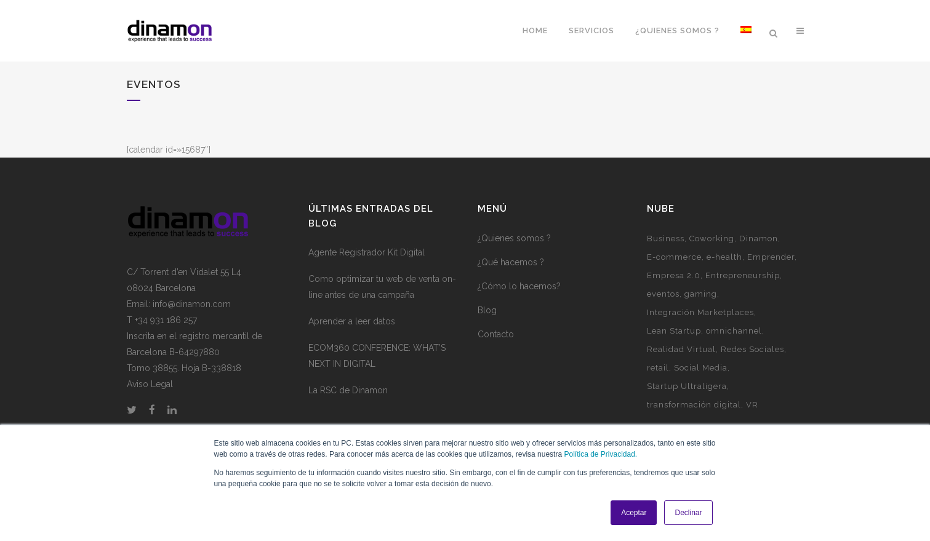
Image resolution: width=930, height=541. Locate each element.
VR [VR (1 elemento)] (752, 404)
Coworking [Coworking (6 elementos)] (711, 238)
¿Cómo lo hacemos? (519, 286)
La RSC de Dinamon (348, 390)
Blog (487, 310)
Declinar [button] (688, 512)
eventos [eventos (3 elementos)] (663, 294)
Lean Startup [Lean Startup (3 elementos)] (674, 330)
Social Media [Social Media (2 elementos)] (701, 367)
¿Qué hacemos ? (511, 262)
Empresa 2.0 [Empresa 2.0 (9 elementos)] (673, 275)
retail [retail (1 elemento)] (658, 367)
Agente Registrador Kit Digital (366, 252)
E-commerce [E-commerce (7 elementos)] (674, 257)
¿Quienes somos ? (514, 238)
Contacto (496, 334)
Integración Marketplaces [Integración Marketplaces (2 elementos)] (700, 312)
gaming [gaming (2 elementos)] (700, 294)
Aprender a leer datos (351, 321)
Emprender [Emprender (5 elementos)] (771, 257)
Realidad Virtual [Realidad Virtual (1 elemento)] (681, 349)
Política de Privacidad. (600, 454)
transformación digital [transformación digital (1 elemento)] (694, 404)
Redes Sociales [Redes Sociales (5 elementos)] (752, 349)
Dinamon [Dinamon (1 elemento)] (758, 238)
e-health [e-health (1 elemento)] (724, 257)
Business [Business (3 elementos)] (665, 238)
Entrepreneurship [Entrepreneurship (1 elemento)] (742, 275)
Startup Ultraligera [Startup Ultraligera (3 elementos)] (687, 386)
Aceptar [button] (633, 512)
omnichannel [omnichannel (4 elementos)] (734, 330)
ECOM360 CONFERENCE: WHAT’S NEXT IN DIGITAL (377, 356)
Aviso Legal (150, 384)
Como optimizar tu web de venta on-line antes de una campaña (382, 287)
